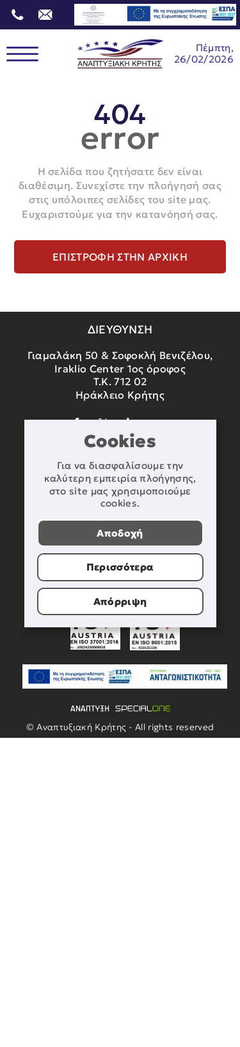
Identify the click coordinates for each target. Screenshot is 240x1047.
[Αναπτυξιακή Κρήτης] (120, 54)
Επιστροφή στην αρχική (120, 256)
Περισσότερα (120, 567)
